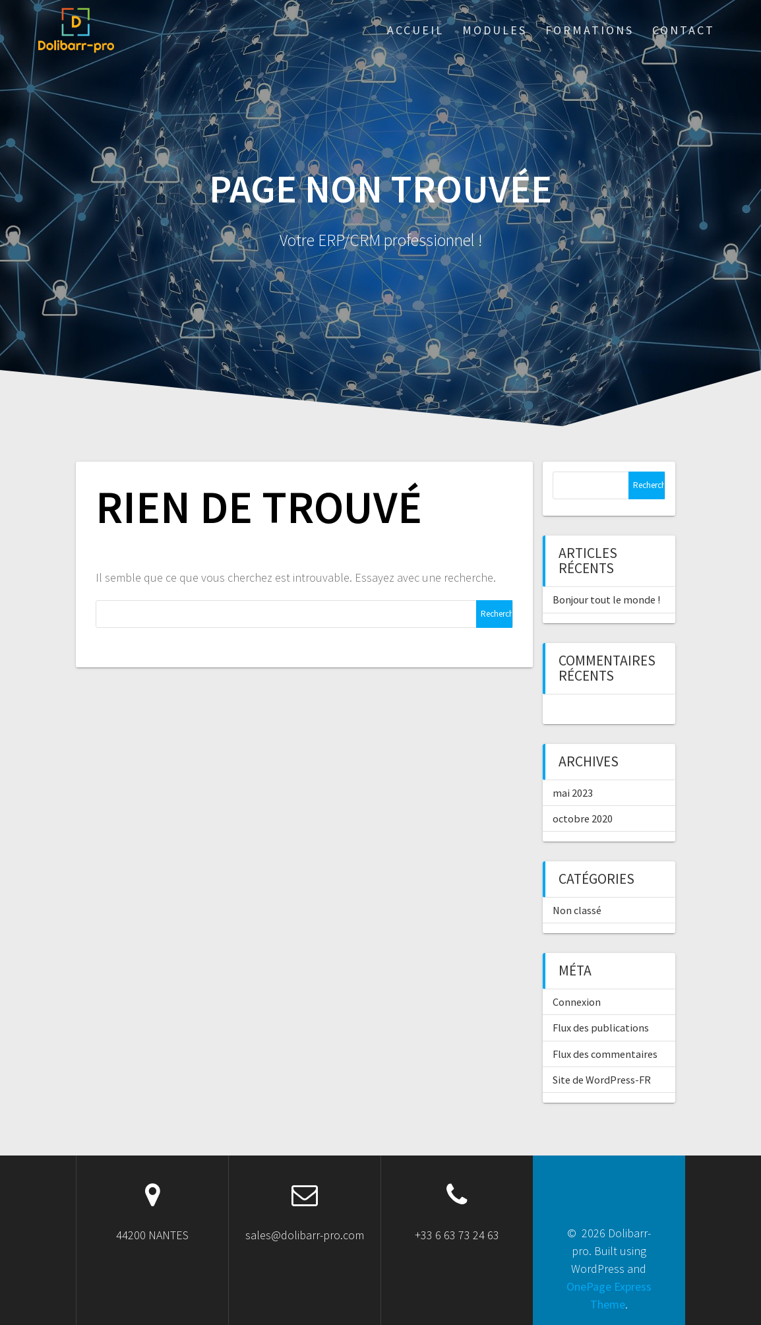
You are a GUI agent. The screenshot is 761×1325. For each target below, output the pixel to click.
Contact (683, 30)
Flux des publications (601, 1027)
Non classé (577, 910)
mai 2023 (573, 792)
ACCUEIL (415, 30)
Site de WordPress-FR (602, 1079)
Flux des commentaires (605, 1054)
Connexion (577, 1001)
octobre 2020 (583, 818)
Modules (494, 30)
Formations (589, 30)
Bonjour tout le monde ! (606, 599)
